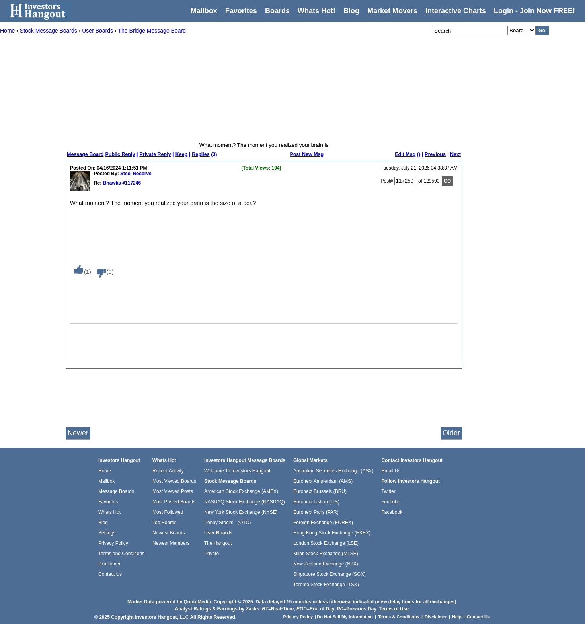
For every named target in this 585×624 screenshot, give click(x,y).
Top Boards (164, 522)
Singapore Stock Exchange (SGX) (329, 574)
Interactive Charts (455, 11)
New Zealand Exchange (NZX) (325, 564)
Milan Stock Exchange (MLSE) (325, 553)
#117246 (131, 183)
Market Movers (392, 11)
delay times (401, 601)
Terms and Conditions (121, 553)
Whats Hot (109, 512)
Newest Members (170, 543)
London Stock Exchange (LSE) (326, 543)
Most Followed (167, 512)
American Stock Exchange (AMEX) (241, 491)
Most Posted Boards (173, 502)
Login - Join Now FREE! (534, 11)
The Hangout (218, 543)
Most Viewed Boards (174, 481)
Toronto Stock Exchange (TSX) (326, 584)
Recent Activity (168, 471)
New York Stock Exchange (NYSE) (241, 512)
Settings (106, 533)
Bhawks (111, 183)
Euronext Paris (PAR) (316, 512)
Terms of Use (394, 609)
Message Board (85, 154)
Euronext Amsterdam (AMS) (323, 481)
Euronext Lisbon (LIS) (316, 502)
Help (457, 616)
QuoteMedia (197, 601)
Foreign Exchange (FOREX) (323, 522)
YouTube (390, 502)
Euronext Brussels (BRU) (320, 491)
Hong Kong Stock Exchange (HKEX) (331, 533)
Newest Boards (168, 533)
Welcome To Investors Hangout (237, 471)
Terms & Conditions (398, 616)
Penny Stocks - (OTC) (227, 522)
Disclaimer (109, 564)
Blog (103, 522)
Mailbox (204, 11)
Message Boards (116, 491)
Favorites (241, 11)
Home (104, 471)
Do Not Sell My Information (345, 616)
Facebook (391, 512)
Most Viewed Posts (172, 491)
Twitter (388, 491)
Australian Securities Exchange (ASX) (333, 471)
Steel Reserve (136, 173)
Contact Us (110, 574)
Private (211, 553)
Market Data (140, 601)
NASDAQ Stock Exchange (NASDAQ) (244, 502)
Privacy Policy (113, 543)
